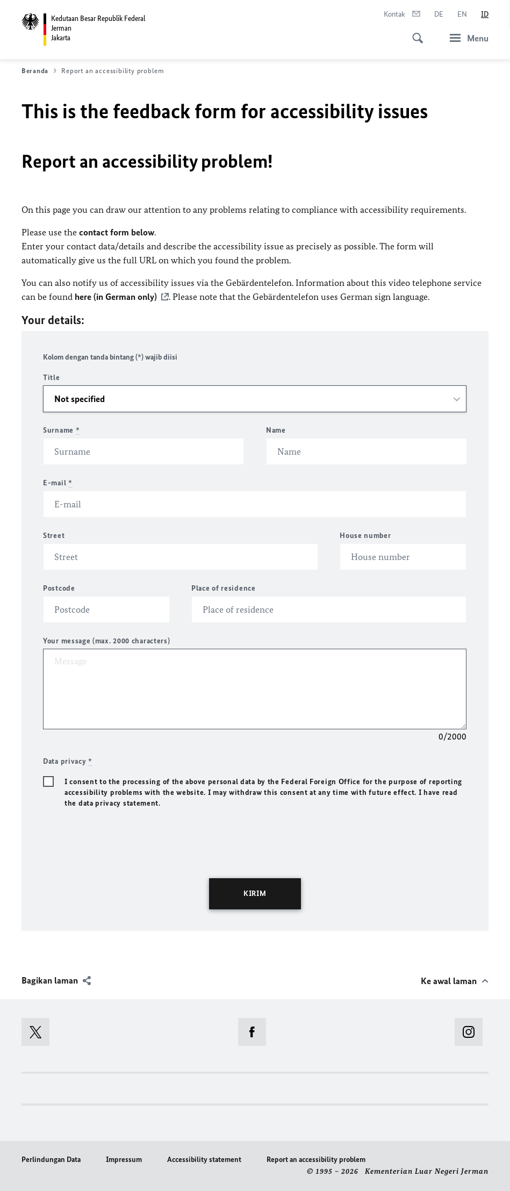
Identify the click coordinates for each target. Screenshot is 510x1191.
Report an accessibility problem (316, 1159)
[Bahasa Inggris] (462, 14)
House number (365, 535)
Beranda (38, 71)
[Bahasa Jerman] (438, 14)
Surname (61, 430)
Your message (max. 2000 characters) (106, 640)
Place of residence (223, 588)
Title (51, 377)
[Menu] (466, 38)
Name (276, 430)
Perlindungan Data (51, 1159)
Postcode (59, 588)
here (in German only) (116, 296)
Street (53, 535)
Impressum (124, 1159)
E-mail (58, 482)
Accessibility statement (204, 1159)
